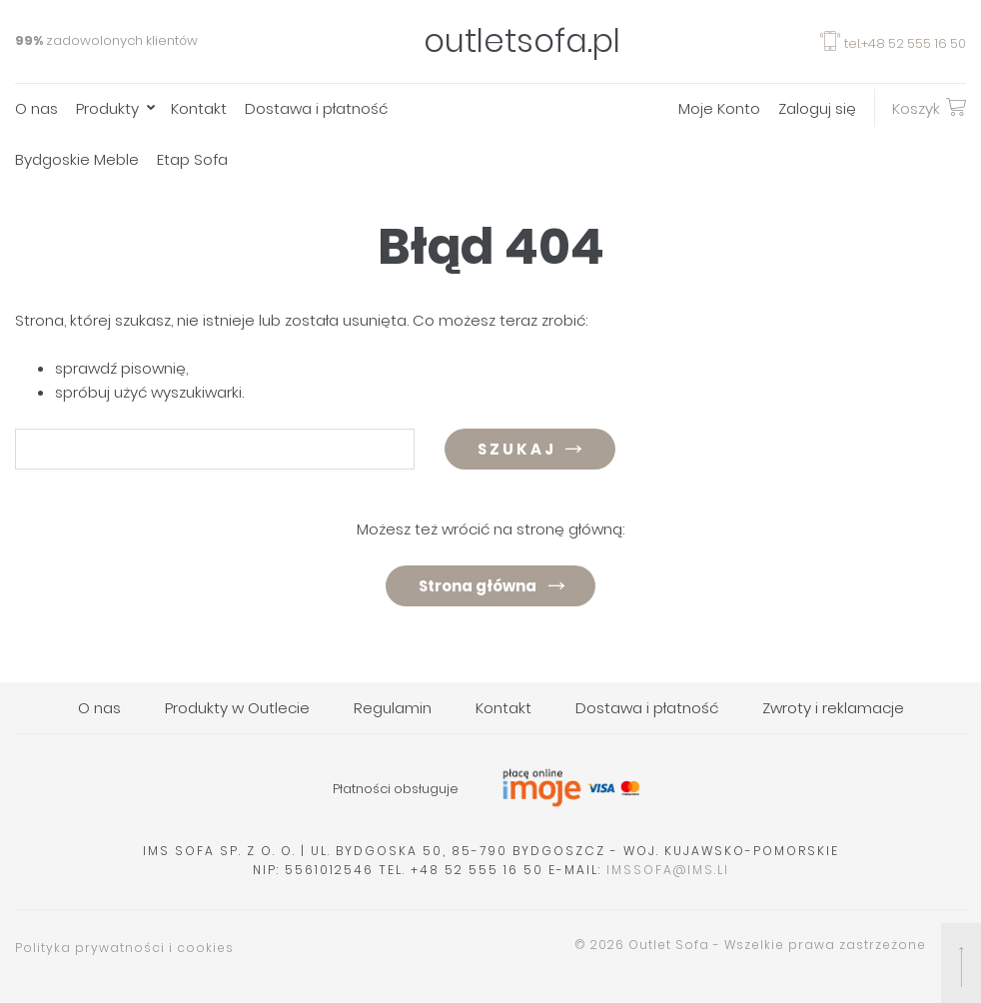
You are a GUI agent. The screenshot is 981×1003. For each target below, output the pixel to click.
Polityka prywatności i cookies (124, 947)
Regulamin (393, 707)
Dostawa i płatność (316, 108)
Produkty (107, 108)
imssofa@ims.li (667, 869)
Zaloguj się (817, 108)
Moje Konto (719, 108)
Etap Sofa (192, 159)
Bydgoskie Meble (77, 159)
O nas (36, 108)
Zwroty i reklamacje (833, 707)
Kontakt (199, 108)
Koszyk (929, 107)
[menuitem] (45, 108)
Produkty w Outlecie (237, 707)
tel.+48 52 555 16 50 (893, 43)
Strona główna (477, 585)
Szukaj (517, 449)
